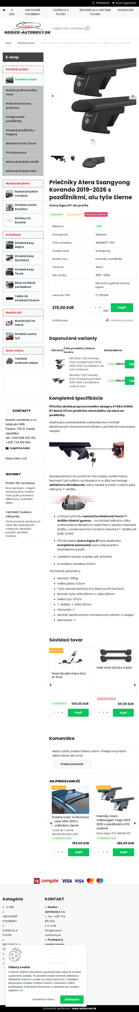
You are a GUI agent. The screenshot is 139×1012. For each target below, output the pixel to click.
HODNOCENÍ (125, 10)
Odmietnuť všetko (43, 999)
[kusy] (95, 308)
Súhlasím (72, 999)
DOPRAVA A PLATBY (61, 12)
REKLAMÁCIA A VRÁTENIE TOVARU (95, 12)
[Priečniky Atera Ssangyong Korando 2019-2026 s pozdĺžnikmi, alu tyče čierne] (92, 95)
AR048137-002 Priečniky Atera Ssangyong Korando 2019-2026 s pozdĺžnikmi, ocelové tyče (85, 381)
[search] (87, 29)
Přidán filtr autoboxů (20, 483)
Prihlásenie (102, 3)
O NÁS (11, 12)
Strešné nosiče (26, 43)
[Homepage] (4, 10)
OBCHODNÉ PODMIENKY (32, 12)
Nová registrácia (126, 3)
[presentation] (52, 96)
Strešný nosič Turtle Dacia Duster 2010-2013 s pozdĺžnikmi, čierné (70, 821)
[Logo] (27, 28)
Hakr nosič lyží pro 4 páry (114, 667)
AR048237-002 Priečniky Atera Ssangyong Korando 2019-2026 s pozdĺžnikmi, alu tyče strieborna (86, 364)
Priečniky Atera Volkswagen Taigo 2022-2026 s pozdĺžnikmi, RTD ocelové (114, 822)
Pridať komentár (72, 764)
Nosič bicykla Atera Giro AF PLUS (69, 675)
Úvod (8, 43)
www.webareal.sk (84, 1008)
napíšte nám (20, 448)
